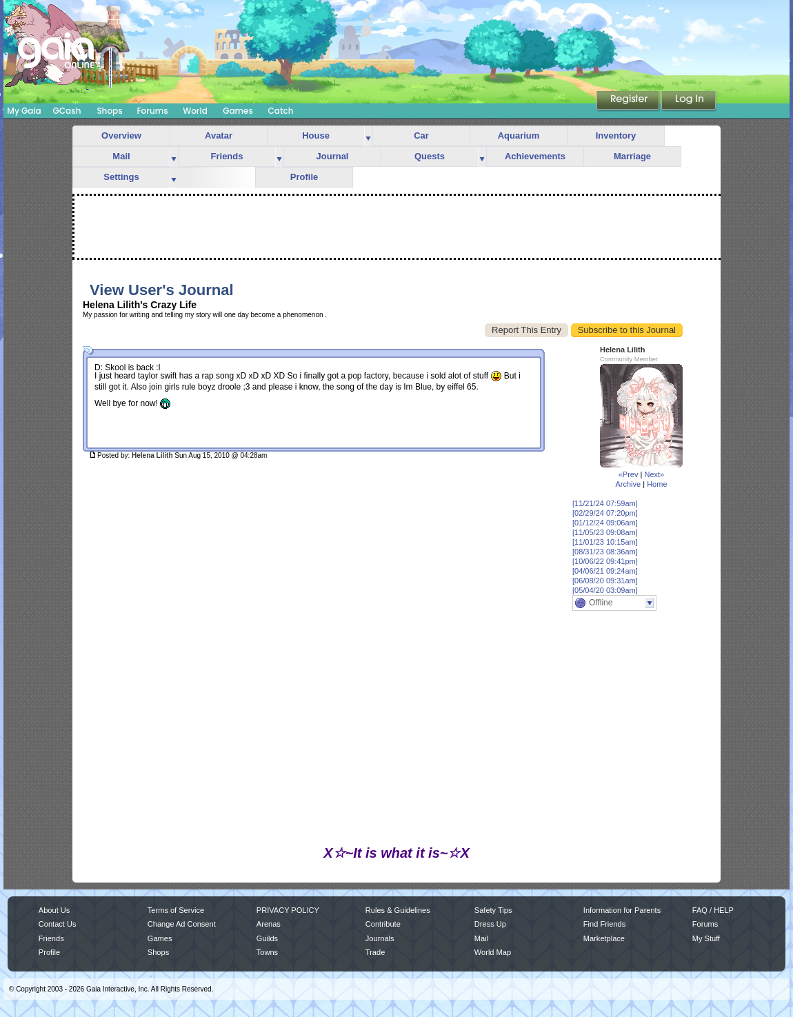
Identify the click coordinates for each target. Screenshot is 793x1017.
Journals (379, 938)
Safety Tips (493, 910)
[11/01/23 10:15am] (605, 542)
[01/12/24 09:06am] (605, 522)
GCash (67, 111)
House (316, 135)
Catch (281, 111)
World (195, 111)
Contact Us (58, 924)
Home (657, 484)
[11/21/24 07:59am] (605, 503)
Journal (333, 156)
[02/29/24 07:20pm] (605, 513)
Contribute (383, 924)
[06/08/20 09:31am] (605, 580)
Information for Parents (622, 910)
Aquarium (519, 135)
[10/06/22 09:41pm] (605, 561)
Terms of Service (176, 910)
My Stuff (706, 938)
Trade (375, 952)
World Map (492, 952)
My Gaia (24, 111)
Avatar (218, 135)
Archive (628, 484)
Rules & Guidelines (397, 910)
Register (628, 101)
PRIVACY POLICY (288, 910)
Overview (121, 135)
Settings (121, 177)
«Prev (629, 474)
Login (688, 101)
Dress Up (490, 924)
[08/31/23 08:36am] (605, 551)
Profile (304, 177)
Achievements (535, 156)
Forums (152, 111)
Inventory (616, 135)
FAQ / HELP (713, 910)
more (368, 136)
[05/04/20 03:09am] (605, 590)
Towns (267, 952)
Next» (654, 474)
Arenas (269, 924)
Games (238, 111)
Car (421, 135)
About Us (54, 910)
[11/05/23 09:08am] (605, 532)
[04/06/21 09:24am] (605, 571)
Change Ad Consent (182, 924)
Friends (227, 156)
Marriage (632, 156)
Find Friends (604, 924)
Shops (109, 111)
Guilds (267, 938)
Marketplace (604, 938)
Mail (121, 156)
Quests (429, 156)
